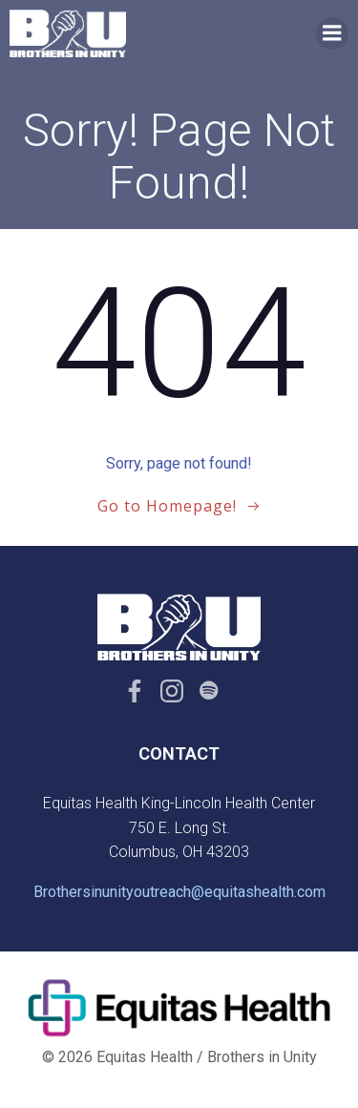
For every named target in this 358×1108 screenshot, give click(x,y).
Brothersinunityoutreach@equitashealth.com (179, 892)
